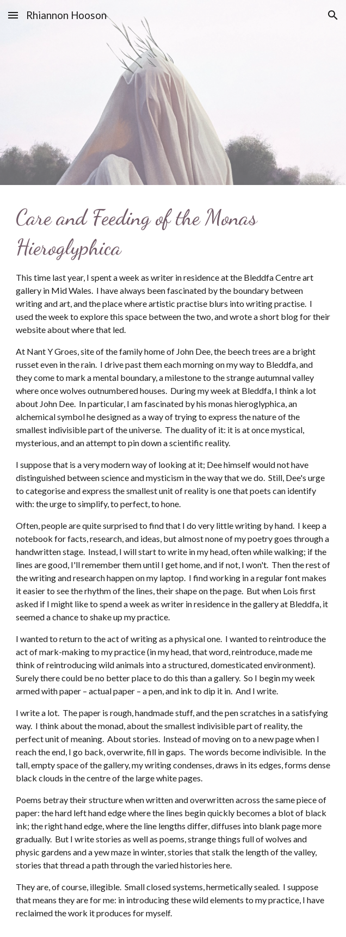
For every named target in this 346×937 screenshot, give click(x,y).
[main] (173, 561)
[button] (13, 15)
